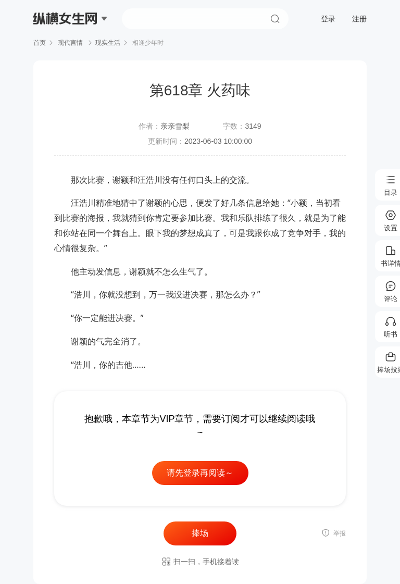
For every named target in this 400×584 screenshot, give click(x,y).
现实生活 (107, 42)
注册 (359, 19)
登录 (328, 19)
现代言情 (70, 42)
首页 (39, 42)
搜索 (275, 19)
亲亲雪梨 (175, 126)
